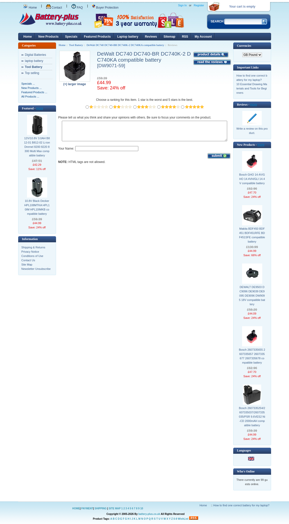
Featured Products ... (34, 92)
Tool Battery (76, 44)
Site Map (26, 264)
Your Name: (66, 152)
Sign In (182, 5)
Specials (71, 36)
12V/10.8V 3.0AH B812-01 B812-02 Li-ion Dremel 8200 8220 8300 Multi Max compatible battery (37, 147)
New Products (48, 36)
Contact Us (28, 260)
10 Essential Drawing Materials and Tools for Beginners (252, 88)
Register (199, 5)
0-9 (175, 518)
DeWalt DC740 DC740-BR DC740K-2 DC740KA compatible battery (125, 44)
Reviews (151, 36)
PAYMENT (87, 508)
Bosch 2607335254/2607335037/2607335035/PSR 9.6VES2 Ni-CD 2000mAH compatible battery (252, 417)
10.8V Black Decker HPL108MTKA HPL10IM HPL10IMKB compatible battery (36, 207)
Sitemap (169, 36)
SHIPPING (101, 508)
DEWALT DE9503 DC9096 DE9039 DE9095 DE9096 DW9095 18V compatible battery (252, 295)
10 (141, 508)
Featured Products (97, 36)
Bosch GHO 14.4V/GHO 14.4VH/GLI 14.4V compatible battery (252, 179)
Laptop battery (127, 36)
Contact (54, 7)
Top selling (32, 73)
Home (30, 7)
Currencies (244, 45)
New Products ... (31, 87)
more (39, 108)
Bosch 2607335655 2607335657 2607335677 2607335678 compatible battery (252, 356)
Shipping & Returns (33, 247)
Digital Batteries (35, 55)
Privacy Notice (30, 251)
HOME (76, 508)
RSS (185, 36)
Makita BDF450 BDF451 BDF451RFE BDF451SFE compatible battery (252, 235)
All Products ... (30, 96)
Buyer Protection (105, 7)
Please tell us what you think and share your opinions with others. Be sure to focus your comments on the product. (134, 117)
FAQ (77, 7)
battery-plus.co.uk (149, 514)
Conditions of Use (32, 255)
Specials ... (28, 83)
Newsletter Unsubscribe (36, 268)
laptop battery (34, 61)
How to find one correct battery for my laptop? (241, 505)
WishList (183, 518)
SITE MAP (115, 508)
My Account (203, 36)
